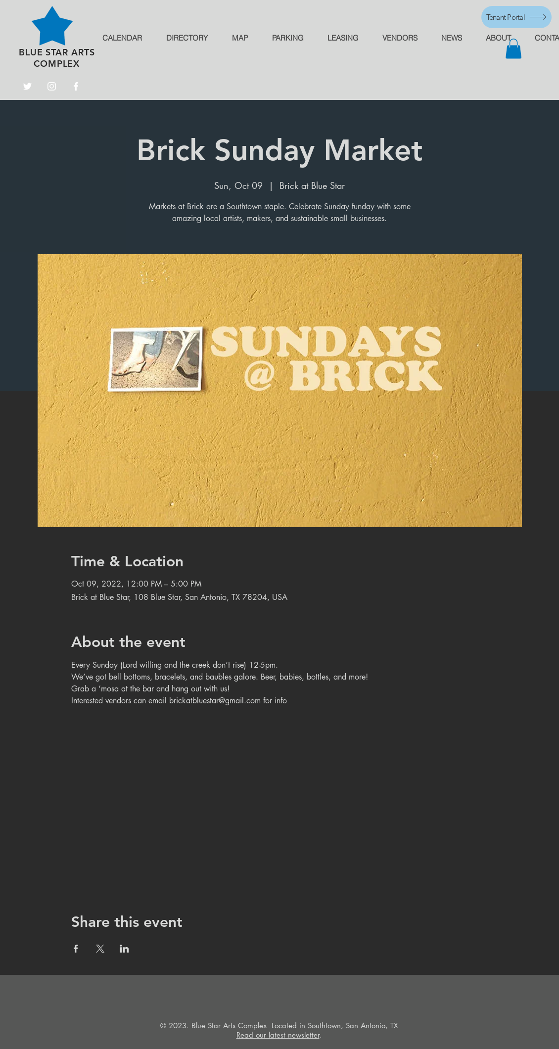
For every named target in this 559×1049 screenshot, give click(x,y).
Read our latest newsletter (278, 1035)
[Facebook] (76, 86)
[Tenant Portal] (516, 17)
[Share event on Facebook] (76, 949)
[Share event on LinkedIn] (124, 949)
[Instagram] (51, 86)
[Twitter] (27, 86)
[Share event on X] (100, 949)
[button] (513, 49)
